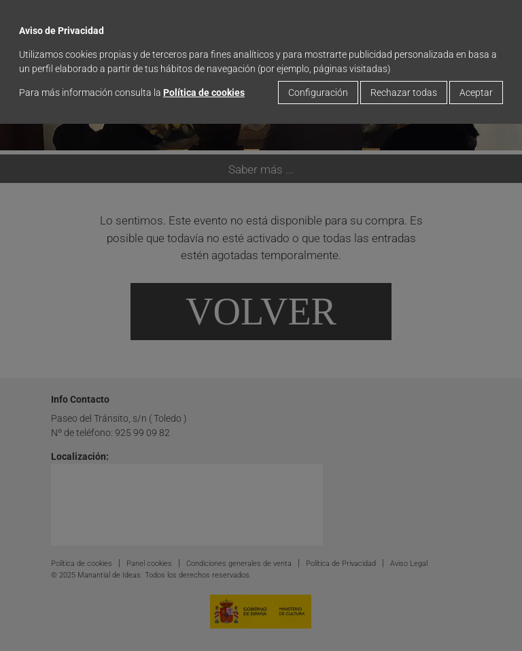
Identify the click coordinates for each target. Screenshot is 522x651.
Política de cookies (204, 92)
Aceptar (476, 92)
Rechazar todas (403, 92)
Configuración (318, 92)
